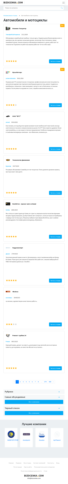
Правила (18, 463)
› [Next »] (53, 382)
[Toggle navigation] (63, 2)
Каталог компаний (39, 463)
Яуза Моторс (17, 72)
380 (50, 382)
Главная (11, 463)
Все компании (34, 402)
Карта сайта (28, 467)
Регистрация (17, 467)
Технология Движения (21, 160)
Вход (57, 463)
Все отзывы (27, 463)
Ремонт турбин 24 (19, 335)
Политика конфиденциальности (31, 471)
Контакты (50, 463)
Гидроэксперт (17, 248)
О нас (45, 471)
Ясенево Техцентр (19, 28)
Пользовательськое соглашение (44, 467)
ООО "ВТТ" (16, 116)
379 (45, 382)
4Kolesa (15, 292)
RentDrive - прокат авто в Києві (24, 204)
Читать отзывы (55, 61)
